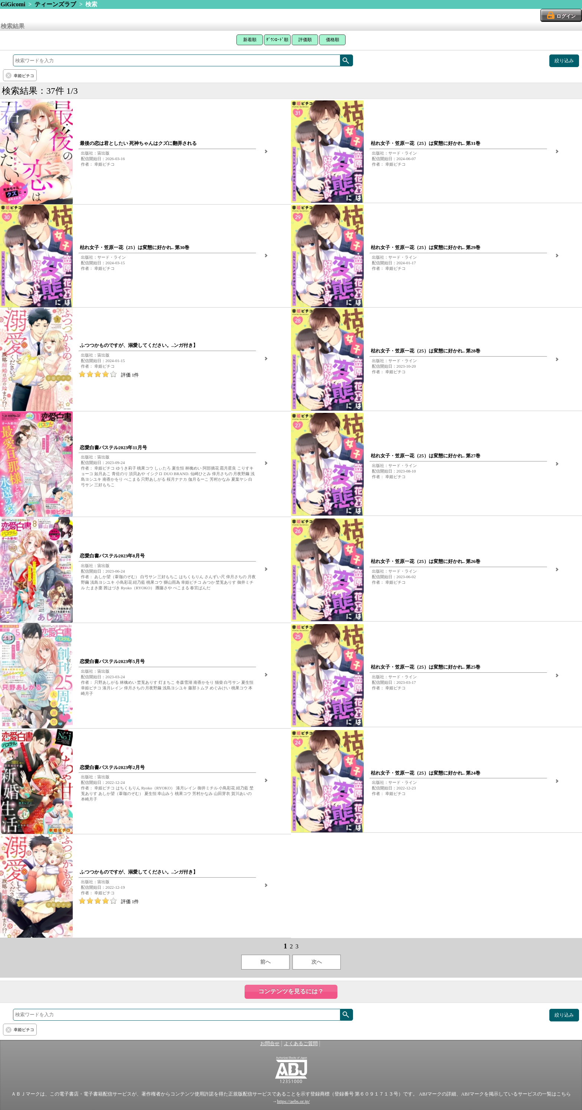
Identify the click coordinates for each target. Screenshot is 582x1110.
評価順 (305, 39)
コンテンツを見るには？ (291, 991)
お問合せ (269, 1043)
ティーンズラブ (55, 4)
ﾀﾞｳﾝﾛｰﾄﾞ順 (277, 39)
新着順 (249, 39)
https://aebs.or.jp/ (293, 1101)
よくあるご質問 (301, 1043)
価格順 (332, 39)
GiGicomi (13, 4)
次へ (316, 962)
